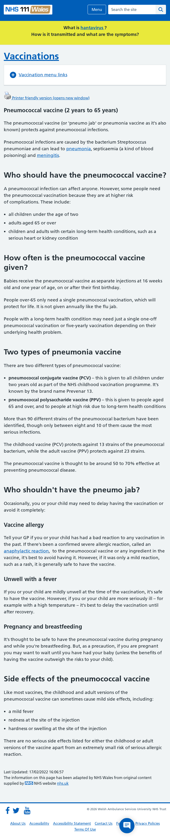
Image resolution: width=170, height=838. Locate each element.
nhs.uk (63, 783)
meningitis (48, 155)
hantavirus (92, 27)
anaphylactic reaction (26, 551)
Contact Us (103, 823)
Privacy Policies (147, 823)
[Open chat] (126, 825)
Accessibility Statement (72, 823)
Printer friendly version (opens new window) (46, 98)
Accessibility (39, 823)
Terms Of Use (85, 829)
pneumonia (78, 148)
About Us (18, 823)
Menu (97, 9)
